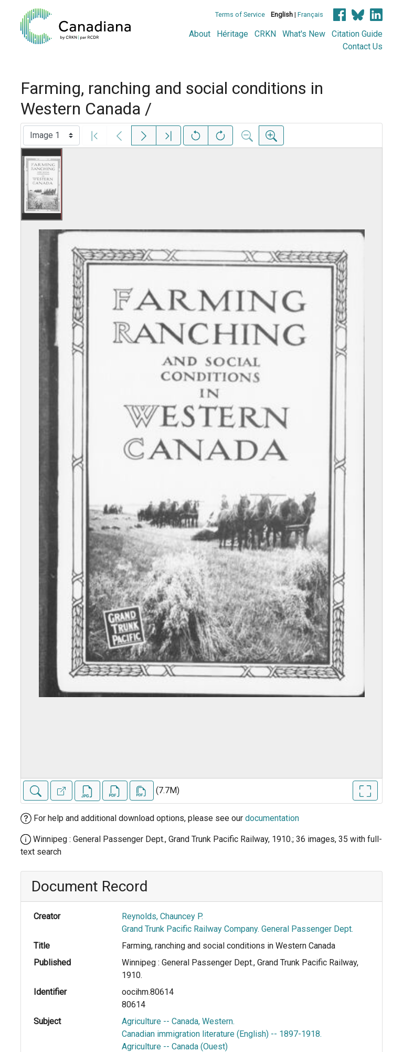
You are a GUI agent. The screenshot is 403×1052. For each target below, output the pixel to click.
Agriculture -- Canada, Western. (178, 1021)
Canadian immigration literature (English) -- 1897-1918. (222, 1034)
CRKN (265, 34)
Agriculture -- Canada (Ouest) (175, 1046)
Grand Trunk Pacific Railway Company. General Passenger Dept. (237, 929)
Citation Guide (357, 34)
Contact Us (363, 46)
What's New (303, 34)
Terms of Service (240, 14)
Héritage (232, 34)
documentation (272, 818)
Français (310, 14)
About (199, 34)
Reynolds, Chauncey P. (162, 916)
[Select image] (51, 135)
